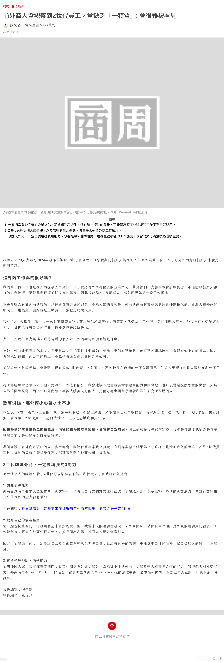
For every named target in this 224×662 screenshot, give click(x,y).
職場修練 (17, 6)
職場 (6, 6)
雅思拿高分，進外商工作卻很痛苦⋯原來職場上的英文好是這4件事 (76, 509)
